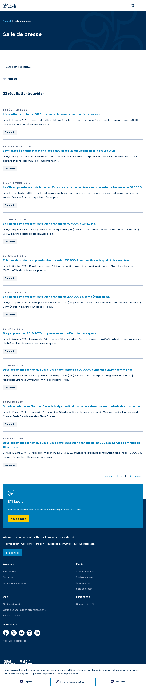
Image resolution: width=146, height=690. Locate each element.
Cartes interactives (13, 604)
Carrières (8, 577)
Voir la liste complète (14, 640)
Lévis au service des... (14, 583)
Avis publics (9, 571)
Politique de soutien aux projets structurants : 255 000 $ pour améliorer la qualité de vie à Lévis (66, 260)
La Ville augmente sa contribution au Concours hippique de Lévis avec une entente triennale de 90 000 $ (72, 187)
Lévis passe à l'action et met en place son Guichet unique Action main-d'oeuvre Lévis (59, 151)
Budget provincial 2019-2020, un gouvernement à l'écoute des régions (49, 333)
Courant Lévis (83, 604)
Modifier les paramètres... (72, 681)
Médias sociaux (84, 577)
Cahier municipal (85, 571)
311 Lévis (16, 501)
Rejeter (25, 681)
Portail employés (12, 615)
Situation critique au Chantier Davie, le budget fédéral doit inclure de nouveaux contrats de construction (72, 406)
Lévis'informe (83, 583)
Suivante (138, 476)
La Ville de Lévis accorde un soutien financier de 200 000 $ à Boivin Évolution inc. (56, 297)
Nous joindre (18, 518)
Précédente (108, 476)
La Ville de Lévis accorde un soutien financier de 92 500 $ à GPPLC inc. (49, 224)
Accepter (120, 681)
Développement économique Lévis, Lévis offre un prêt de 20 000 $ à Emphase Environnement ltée (68, 370)
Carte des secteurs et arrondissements (25, 609)
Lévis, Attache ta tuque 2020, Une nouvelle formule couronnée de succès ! (52, 114)
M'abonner (12, 552)
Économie (10, 132)
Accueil (7, 20)
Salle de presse (23, 20)
